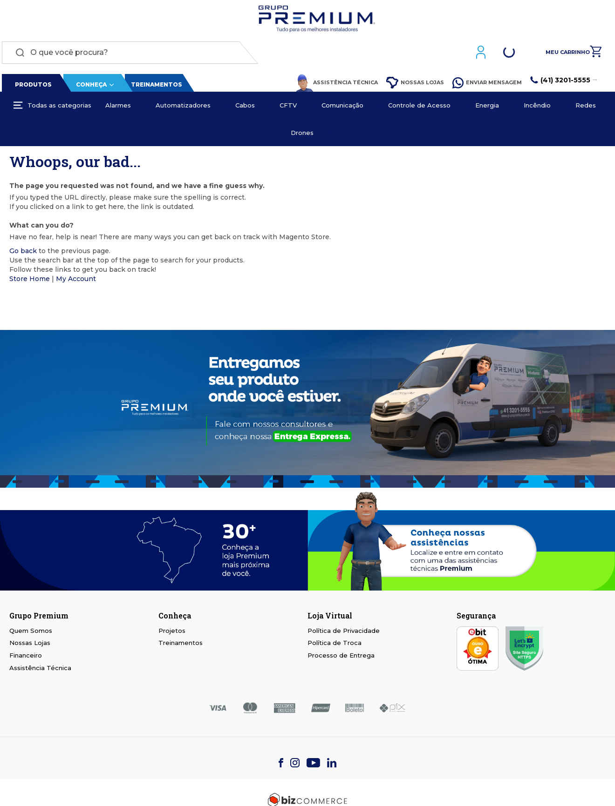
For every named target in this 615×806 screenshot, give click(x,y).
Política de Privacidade (344, 632)
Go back (23, 253)
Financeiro (25, 657)
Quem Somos (30, 632)
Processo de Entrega (341, 657)
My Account (76, 280)
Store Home (29, 280)
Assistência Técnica (339, 85)
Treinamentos (154, 86)
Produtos (32, 86)
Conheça (89, 86)
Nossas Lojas (417, 85)
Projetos (171, 632)
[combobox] (128, 54)
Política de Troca (335, 645)
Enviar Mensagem (489, 84)
